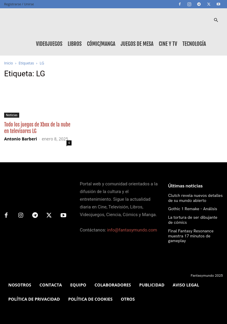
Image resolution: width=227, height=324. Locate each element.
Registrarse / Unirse (19, 4)
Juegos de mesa (137, 44)
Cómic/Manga (101, 44)
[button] (216, 20)
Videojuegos (49, 44)
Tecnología (194, 44)
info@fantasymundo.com (132, 230)
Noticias (11, 115)
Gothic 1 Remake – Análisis (189, 208)
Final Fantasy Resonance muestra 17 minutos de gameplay (194, 231)
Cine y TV (168, 44)
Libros (75, 44)
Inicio (8, 63)
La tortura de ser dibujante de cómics (191, 218)
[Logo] (30, 20)
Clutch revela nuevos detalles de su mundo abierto (194, 197)
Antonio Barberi (20, 139)
